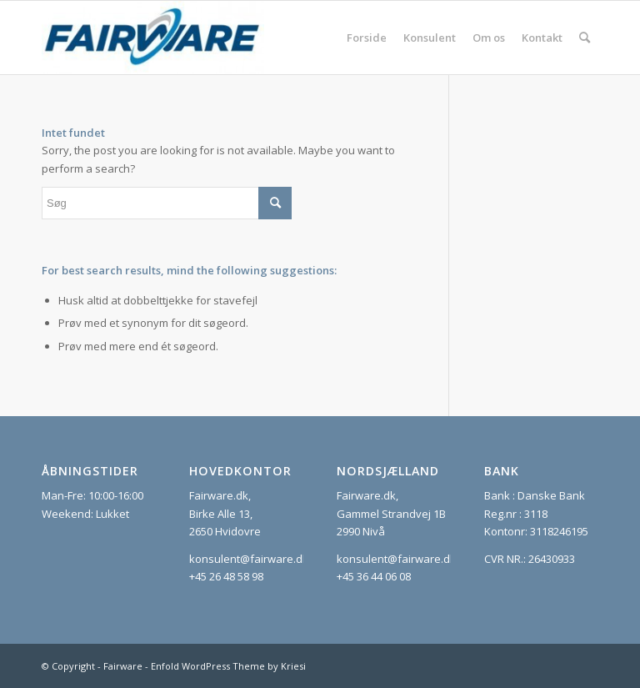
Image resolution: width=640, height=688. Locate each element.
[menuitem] (366, 37)
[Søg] (584, 37)
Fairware (122, 666)
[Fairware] (153, 37)
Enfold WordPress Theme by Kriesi (228, 666)
